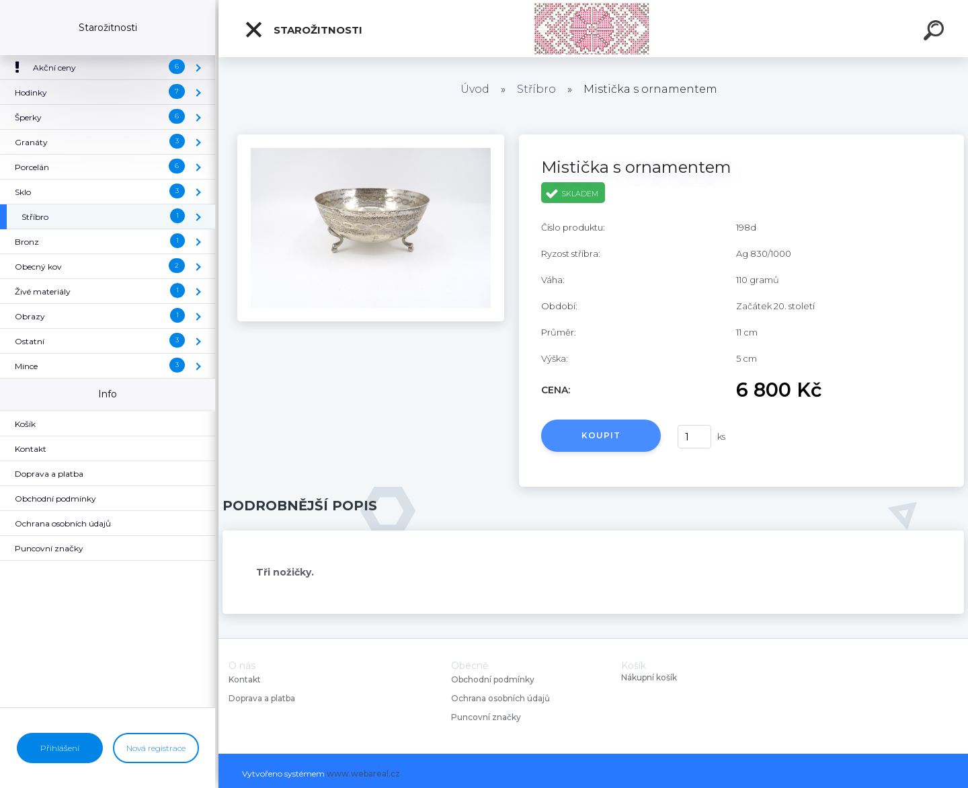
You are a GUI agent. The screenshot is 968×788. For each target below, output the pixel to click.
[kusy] (694, 436)
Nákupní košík (649, 678)
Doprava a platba (262, 698)
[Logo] (593, 28)
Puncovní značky (486, 717)
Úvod (474, 89)
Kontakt (246, 679)
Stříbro (536, 89)
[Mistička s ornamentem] (370, 139)
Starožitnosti (303, 30)
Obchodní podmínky (492, 679)
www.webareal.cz (363, 774)
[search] (936, 32)
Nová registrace (156, 748)
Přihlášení (59, 748)
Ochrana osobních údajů (500, 698)
